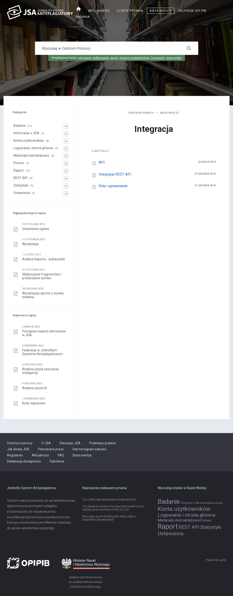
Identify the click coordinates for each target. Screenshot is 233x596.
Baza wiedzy (160, 10)
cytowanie (84, 58)
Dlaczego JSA (70, 443)
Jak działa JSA (18, 449)
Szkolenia (57, 461)
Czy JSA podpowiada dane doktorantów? (109, 499)
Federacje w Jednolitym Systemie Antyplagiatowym (42, 352)
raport (114, 58)
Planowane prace (51, 449)
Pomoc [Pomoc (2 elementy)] (206, 520)
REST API (21, 178)
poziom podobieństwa (134, 58)
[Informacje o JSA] (66, 133)
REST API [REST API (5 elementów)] (189, 527)
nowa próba (173, 58)
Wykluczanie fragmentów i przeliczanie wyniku (41, 276)
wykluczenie (101, 58)
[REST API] (66, 178)
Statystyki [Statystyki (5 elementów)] (210, 527)
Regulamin (15, 455)
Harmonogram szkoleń (89, 449)
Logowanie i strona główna (33, 148)
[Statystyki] (66, 186)
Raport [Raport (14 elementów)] (168, 526)
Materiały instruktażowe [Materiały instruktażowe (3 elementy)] (179, 520)
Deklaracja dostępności (24, 461)
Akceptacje (30, 244)
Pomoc (19, 163)
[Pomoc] (66, 163)
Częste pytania (130, 10)
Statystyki (21, 185)
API (102, 162)
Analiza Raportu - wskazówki (43, 259)
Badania (83, 16)
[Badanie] (66, 126)
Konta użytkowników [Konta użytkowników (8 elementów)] (184, 508)
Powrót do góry (216, 560)
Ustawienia (22, 193)
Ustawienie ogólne (35, 229)
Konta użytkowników (29, 140)
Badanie (20, 125)
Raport (19, 170)
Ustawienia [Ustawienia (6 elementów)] (171, 533)
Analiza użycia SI (34, 388)
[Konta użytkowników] (66, 141)
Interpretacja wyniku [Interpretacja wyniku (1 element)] (211, 502)
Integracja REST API (115, 174)
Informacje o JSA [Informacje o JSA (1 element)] (190, 502)
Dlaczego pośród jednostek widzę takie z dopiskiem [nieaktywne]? (109, 518)
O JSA (46, 443)
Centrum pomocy (141, 112)
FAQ (61, 455)
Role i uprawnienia (113, 186)
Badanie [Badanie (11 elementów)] (169, 501)
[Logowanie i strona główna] (66, 148)
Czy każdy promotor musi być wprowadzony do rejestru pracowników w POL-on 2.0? (113, 508)
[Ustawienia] (66, 193)
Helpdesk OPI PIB (192, 10)
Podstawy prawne (102, 443)
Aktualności (99, 10)
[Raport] (66, 171)
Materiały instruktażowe (31, 155)
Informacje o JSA (26, 133)
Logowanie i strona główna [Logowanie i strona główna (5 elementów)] (186, 515)
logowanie (157, 58)
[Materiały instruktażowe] (66, 156)
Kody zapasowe (33, 403)
